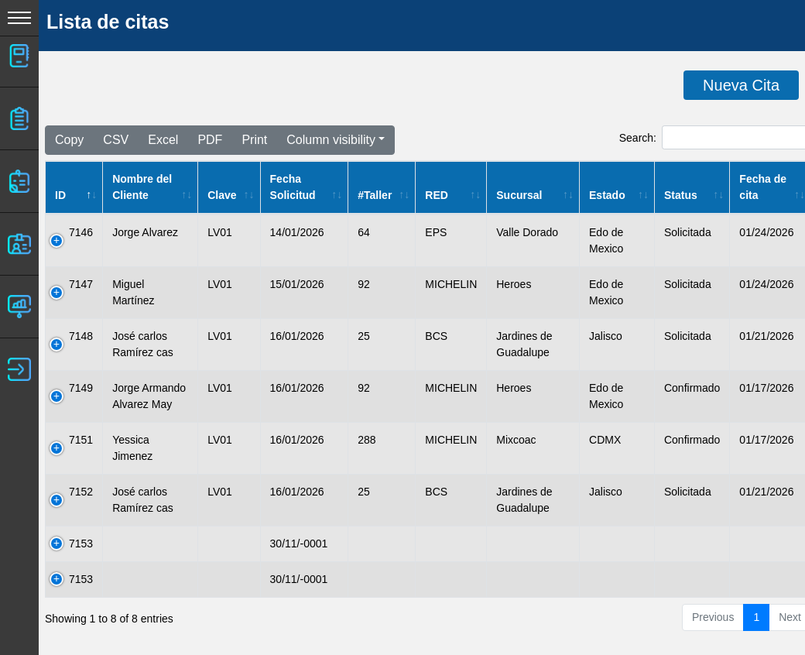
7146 (81, 232)
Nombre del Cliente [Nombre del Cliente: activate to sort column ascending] (142, 187)
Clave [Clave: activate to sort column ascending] (221, 195)
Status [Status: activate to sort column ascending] (680, 195)
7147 (81, 284)
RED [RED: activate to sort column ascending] (436, 195)
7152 (81, 491)
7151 (81, 440)
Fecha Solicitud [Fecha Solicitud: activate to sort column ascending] (293, 187)
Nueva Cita (741, 85)
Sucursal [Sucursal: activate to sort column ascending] (519, 195)
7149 (81, 388)
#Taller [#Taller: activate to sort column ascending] (375, 195)
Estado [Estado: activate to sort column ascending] (607, 195)
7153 (81, 543)
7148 (81, 336)
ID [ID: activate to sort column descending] (60, 195)
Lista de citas (107, 22)
